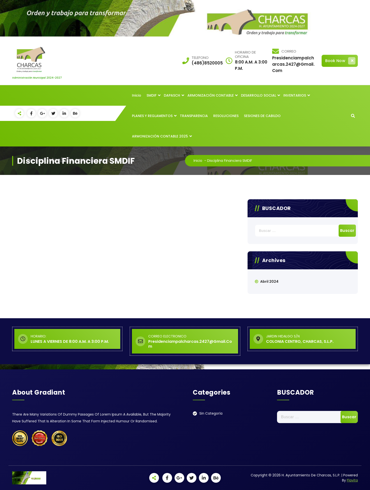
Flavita (352, 480)
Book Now (340, 60)
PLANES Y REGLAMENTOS (152, 115)
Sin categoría (210, 413)
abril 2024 (269, 281)
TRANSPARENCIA (194, 115)
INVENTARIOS (294, 95)
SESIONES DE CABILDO (262, 115)
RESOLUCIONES (226, 115)
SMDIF (152, 95)
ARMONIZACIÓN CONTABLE (210, 95)
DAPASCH (172, 95)
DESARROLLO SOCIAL (258, 95)
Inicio (136, 95)
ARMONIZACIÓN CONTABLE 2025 (160, 136)
